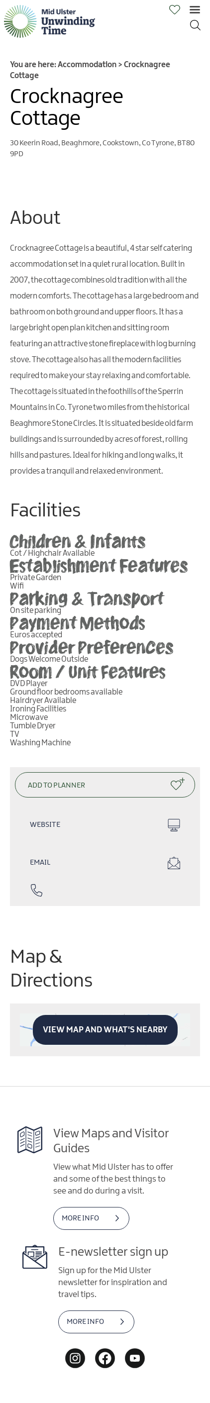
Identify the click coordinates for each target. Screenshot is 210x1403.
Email (105, 863)
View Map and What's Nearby (105, 1029)
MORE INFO (80, 1218)
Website (105, 825)
